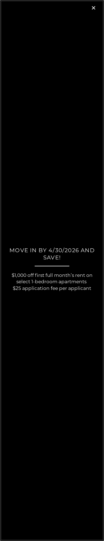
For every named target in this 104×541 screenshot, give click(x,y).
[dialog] (52, 270)
